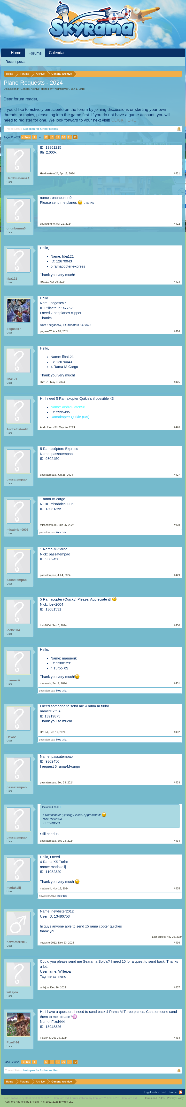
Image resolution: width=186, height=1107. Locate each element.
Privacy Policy (175, 1098)
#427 (177, 474)
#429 (177, 575)
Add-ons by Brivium (39, 1101)
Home (16, 53)
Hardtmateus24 (18, 178)
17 (46, 137)
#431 (177, 683)
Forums (35, 53)
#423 (177, 281)
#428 (177, 524)
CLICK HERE (123, 120)
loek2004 (13, 630)
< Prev (26, 137)
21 (69, 137)
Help (164, 1092)
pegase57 (14, 329)
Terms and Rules (155, 1098)
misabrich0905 (17, 529)
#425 (177, 382)
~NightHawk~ (61, 88)
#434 (177, 840)
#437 (177, 987)
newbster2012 (47, 895)
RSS (180, 1092)
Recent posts (15, 62)
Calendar (57, 53)
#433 (177, 782)
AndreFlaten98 (17, 429)
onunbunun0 (16, 228)
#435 (177, 888)
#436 (177, 942)
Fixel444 (13, 1042)
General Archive (30, 88)
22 (75, 137)
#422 (177, 223)
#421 (177, 173)
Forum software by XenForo (36, 1098)
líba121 (12, 278)
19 (57, 137)
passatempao (17, 479)
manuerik (14, 680)
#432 (177, 732)
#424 (177, 331)
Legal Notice (151, 1092)
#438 (177, 1037)
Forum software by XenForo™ (104, 1098)
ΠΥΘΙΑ (11, 737)
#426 (177, 427)
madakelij (14, 887)
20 (63, 137)
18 (51, 137)
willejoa (12, 992)
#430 (177, 625)
